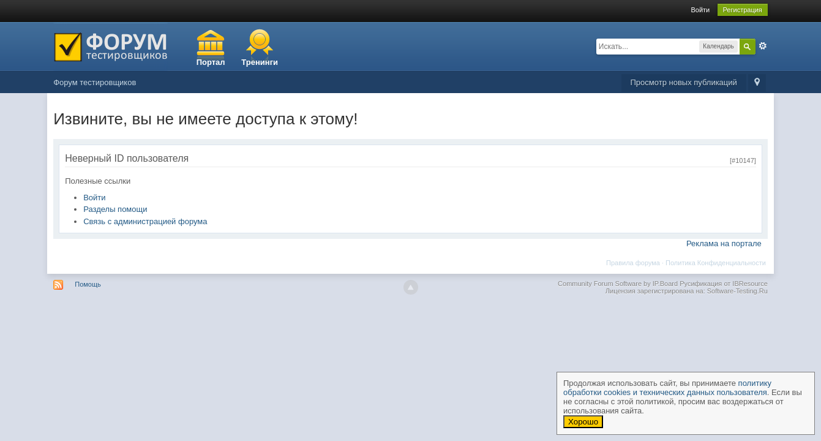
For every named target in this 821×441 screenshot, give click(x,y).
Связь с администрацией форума (145, 221)
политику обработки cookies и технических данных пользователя (667, 388)
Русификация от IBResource (723, 283)
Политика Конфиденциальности (715, 262)
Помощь (88, 284)
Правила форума (633, 262)
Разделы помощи (115, 209)
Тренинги (259, 62)
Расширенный (763, 46)
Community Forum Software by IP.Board (618, 283)
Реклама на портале (724, 243)
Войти (700, 9)
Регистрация (742, 9)
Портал (211, 62)
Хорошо (583, 421)
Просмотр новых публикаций (684, 82)
